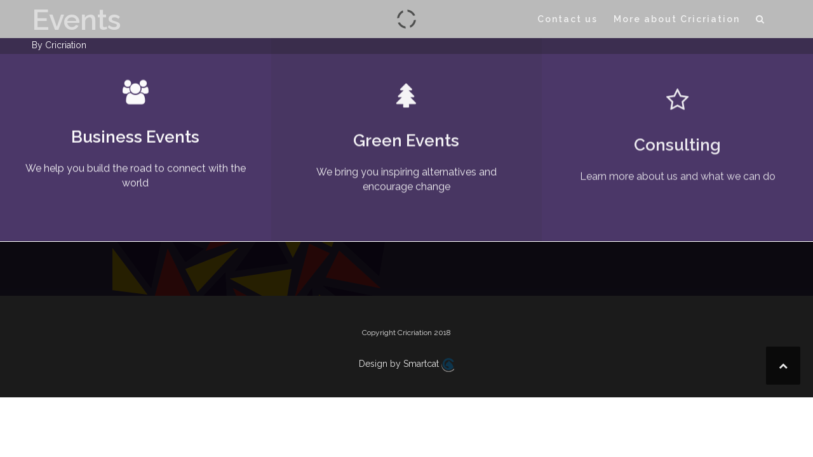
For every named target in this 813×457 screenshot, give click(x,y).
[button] (760, 21)
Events (76, 20)
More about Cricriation (677, 19)
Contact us (567, 19)
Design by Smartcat (406, 365)
